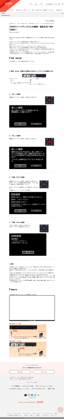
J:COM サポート (12, 23)
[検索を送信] (59, 4)
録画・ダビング (25, 23)
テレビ (18, 23)
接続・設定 (32, 23)
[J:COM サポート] (8, 4)
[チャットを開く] (60, 409)
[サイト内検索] (53, 4)
